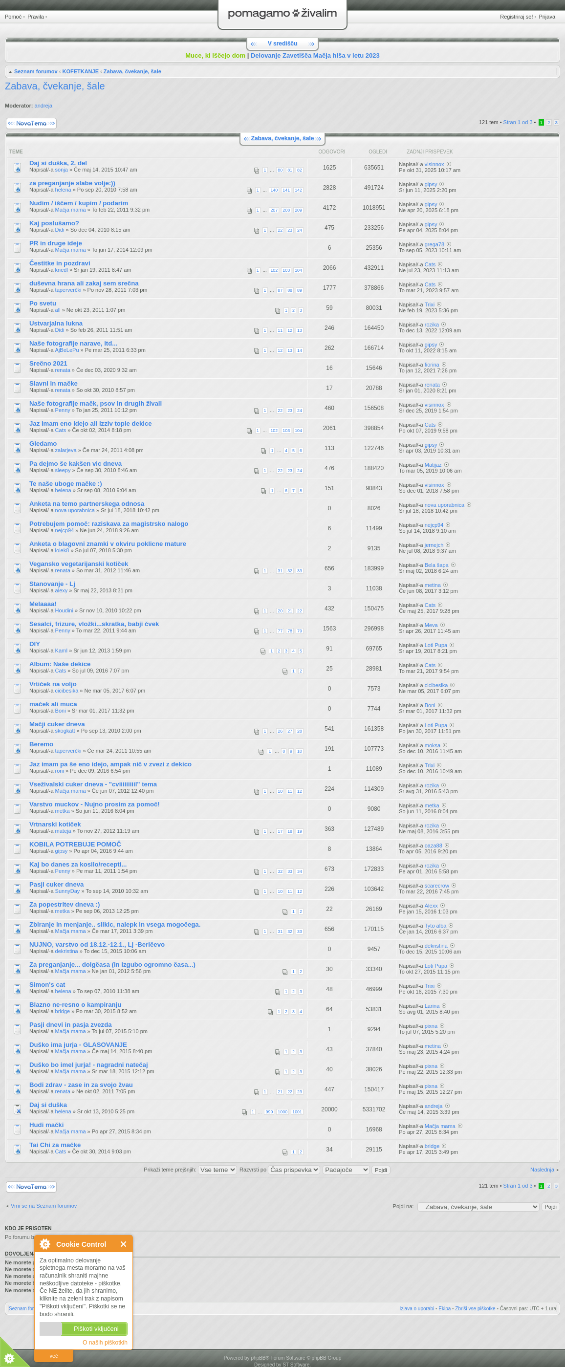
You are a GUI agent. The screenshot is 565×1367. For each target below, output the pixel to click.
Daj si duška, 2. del (58, 163)
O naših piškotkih (105, 1342)
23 (289, 230)
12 (289, 330)
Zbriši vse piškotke (475, 1308)
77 (280, 631)
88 (289, 290)
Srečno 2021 (48, 363)
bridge (62, 1011)
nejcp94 (64, 530)
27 (289, 731)
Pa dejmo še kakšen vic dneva (75, 463)
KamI (61, 650)
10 (299, 751)
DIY (34, 644)
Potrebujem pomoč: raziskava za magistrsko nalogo (108, 523)
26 (280, 731)
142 (298, 190)
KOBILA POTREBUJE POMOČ (75, 844)
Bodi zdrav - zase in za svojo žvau (81, 1084)
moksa (432, 745)
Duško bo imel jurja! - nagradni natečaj (88, 1064)
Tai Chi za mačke (55, 1145)
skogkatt (65, 731)
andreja (44, 105)
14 (299, 350)
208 (286, 210)
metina (433, 585)
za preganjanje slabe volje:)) (72, 183)
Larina (432, 1006)
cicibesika (67, 691)
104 (298, 270)
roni (59, 771)
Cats (430, 264)
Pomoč (13, 17)
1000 (282, 1111)
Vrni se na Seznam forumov (44, 1206)
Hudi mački (46, 1124)
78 (289, 631)
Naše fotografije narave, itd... (73, 343)
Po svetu (42, 303)
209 (298, 210)
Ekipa (444, 1308)
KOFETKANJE (80, 71)
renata (62, 370)
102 (274, 270)
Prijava (547, 17)
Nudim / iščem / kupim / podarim (78, 203)
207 (274, 210)
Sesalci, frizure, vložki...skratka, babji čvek (94, 624)
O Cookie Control (44, 1244)
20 (280, 610)
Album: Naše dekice (59, 664)
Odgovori (332, 151)
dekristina (66, 951)
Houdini (64, 610)
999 (269, 1111)
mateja (63, 831)
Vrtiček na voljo (53, 684)
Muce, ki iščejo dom (215, 55)
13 (299, 330)
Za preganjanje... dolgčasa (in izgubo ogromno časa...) (112, 964)
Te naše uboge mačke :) (65, 483)
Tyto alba (436, 926)
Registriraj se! (516, 17)
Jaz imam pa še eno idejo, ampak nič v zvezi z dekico (110, 764)
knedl (61, 270)
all (58, 310)
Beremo (41, 744)
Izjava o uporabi (417, 1308)
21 (289, 610)
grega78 (434, 244)
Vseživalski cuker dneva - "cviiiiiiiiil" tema (93, 784)
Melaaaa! (43, 604)
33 (299, 570)
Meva (431, 625)
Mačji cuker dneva (57, 724)
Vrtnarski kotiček (55, 824)
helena (63, 190)
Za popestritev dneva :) (64, 904)
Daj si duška (48, 1104)
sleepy (63, 470)
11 (280, 330)
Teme (16, 151)
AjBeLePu (67, 350)
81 (289, 170)
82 (299, 170)
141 (286, 190)
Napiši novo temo (31, 123)
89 (299, 290)
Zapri (124, 1244)
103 (286, 270)
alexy (61, 590)
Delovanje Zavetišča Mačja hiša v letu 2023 (315, 55)
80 (280, 170)
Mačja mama (70, 210)
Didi (60, 230)
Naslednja (542, 1169)
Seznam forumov (36, 71)
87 (280, 290)
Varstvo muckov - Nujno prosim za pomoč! (94, 804)
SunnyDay (67, 891)
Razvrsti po (279, 1169)
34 (299, 871)
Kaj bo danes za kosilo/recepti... (78, 864)
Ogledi (378, 151)
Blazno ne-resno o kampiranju (75, 1004)
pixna (431, 1026)
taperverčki (68, 290)
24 (299, 230)
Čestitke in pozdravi (59, 263)
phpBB (258, 1358)
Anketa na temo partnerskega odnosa (86, 503)
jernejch (434, 545)
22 (280, 230)
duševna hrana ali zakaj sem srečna (84, 283)
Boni (60, 711)
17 (280, 831)
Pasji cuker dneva (56, 884)
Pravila (35, 17)
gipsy (431, 184)
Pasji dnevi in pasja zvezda (70, 1024)
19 (299, 831)
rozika (432, 324)
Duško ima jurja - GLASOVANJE (78, 1044)
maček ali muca (53, 704)
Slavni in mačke (53, 383)
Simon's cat (47, 984)
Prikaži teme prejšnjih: (190, 1169)
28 (299, 731)
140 (274, 190)
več (53, 1356)
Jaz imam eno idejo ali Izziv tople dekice (90, 423)
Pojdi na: (403, 1206)
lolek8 (62, 550)
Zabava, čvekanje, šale (132, 71)
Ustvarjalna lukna (56, 323)
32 (289, 570)
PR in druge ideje (55, 243)
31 (280, 570)
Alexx (431, 906)
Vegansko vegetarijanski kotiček (78, 563)
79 (299, 631)
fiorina (432, 365)
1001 (297, 1111)
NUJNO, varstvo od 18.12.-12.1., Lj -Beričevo (97, 944)
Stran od (518, 122)
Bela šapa (437, 565)
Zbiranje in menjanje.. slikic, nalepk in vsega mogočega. (114, 924)
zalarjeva (66, 450)
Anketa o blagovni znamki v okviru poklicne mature (107, 543)
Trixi (430, 304)
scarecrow (437, 886)
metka (62, 811)
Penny (62, 410)
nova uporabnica (75, 510)
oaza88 (433, 845)
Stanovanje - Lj (52, 583)
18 (289, 831)
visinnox (434, 164)
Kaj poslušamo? (54, 223)
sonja (61, 170)
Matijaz (433, 465)
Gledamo (43, 443)
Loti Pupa (436, 645)
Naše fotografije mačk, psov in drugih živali (95, 403)
